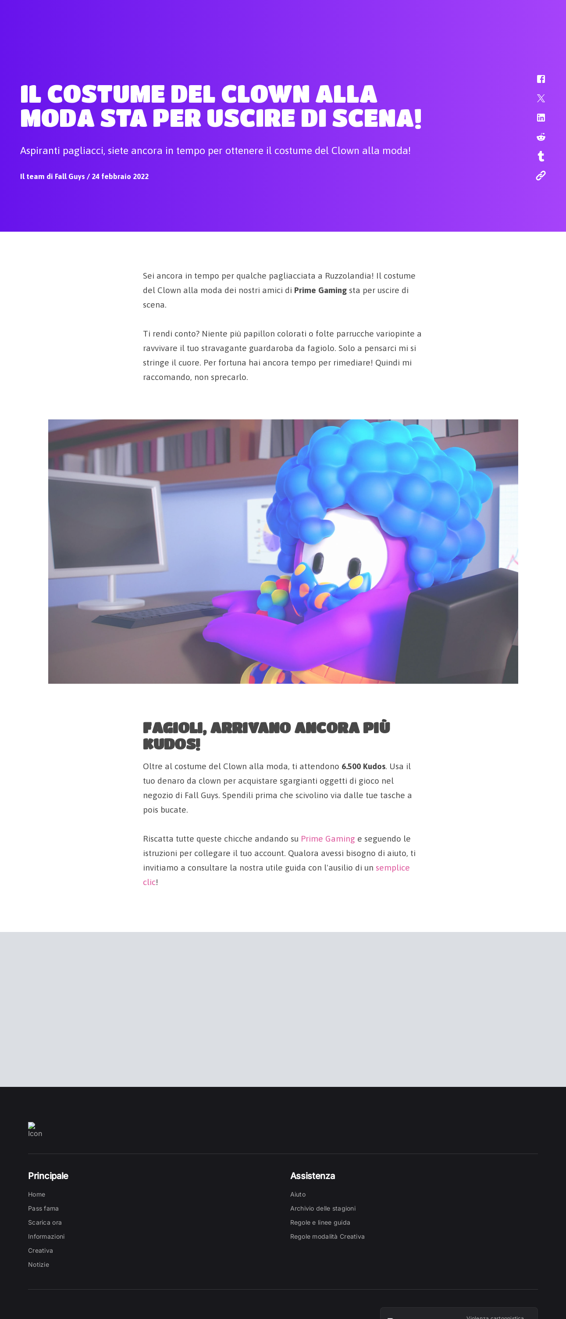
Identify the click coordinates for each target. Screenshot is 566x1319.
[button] (535, 83)
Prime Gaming (328, 837)
